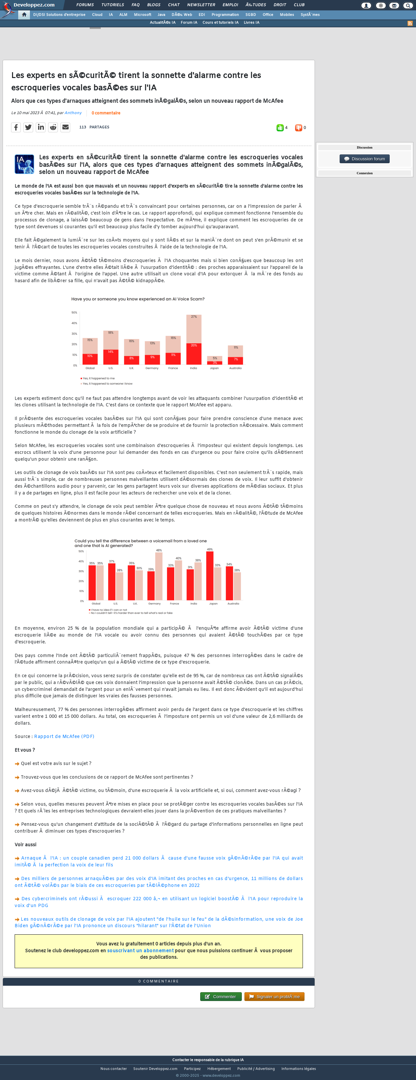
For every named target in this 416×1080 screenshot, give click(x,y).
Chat (173, 5)
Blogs (154, 5)
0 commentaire (106, 117)
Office (268, 15)
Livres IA (251, 22)
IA (111, 15)
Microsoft (142, 15)
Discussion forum (364, 159)
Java (161, 15)
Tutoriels (112, 5)
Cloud (97, 15)
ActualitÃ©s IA (163, 22)
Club (299, 5)
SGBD (250, 15)
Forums (85, 5)
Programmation (225, 15)
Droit (280, 5)
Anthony (73, 117)
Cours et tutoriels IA (220, 22)
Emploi (230, 5)
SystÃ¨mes (310, 15)
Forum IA (189, 22)
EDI (202, 15)
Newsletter (201, 5)
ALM (123, 15)
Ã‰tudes (255, 5)
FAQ (135, 5)
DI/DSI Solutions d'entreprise (59, 15)
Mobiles (287, 15)
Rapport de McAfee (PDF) (64, 741)
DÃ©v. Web (182, 15)
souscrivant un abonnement (140, 955)
